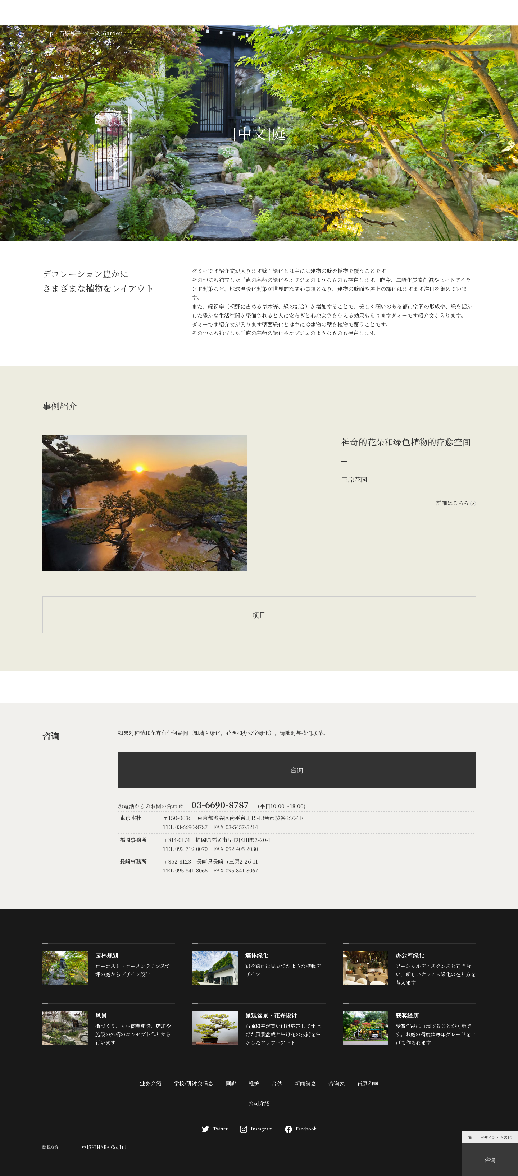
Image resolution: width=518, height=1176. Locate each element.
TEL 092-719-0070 (185, 848)
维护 (254, 1083)
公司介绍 (259, 1103)
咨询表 (336, 1083)
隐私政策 (50, 1147)
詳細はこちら (456, 502)
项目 (259, 614)
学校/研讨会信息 (193, 1083)
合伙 (277, 1083)
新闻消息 (305, 1083)
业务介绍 (151, 1083)
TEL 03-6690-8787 (185, 826)
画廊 (231, 1083)
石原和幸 (367, 1083)
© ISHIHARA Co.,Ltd (104, 1147)
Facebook (301, 1128)
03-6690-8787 (220, 804)
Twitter (215, 1128)
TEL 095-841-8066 (185, 870)
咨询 (296, 769)
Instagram (256, 1128)
